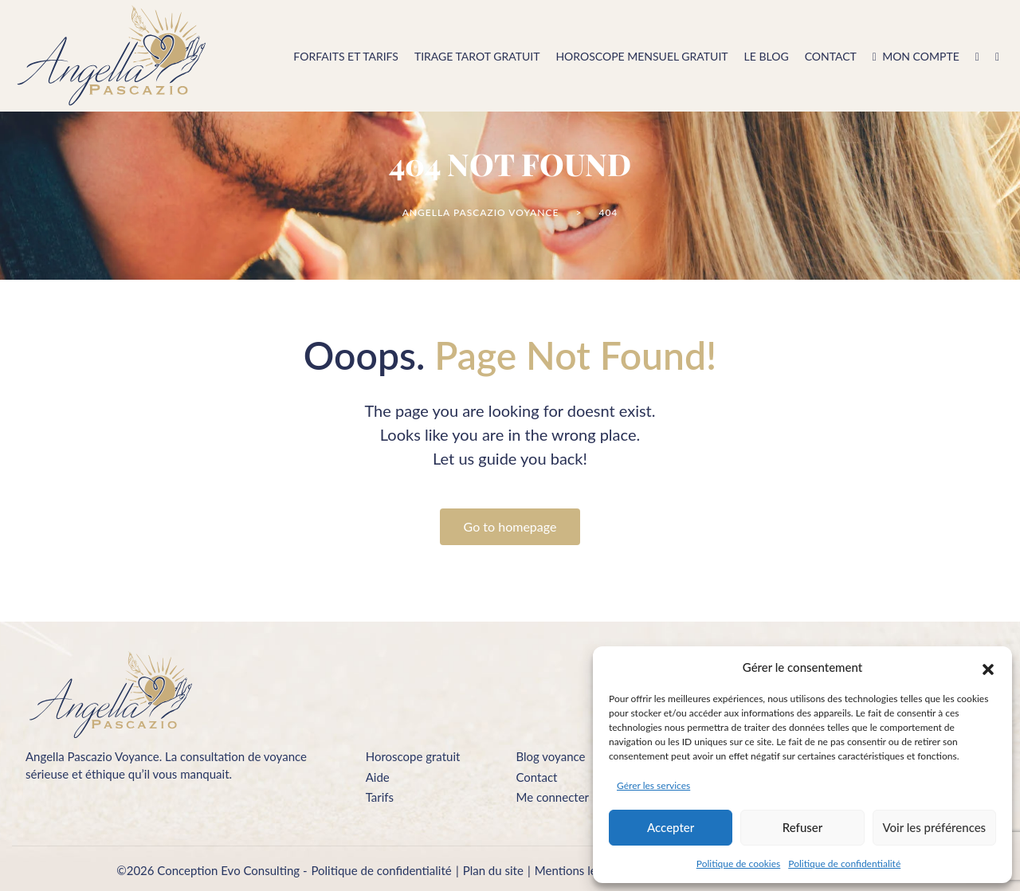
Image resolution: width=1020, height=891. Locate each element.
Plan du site (493, 870)
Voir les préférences (935, 827)
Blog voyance (550, 756)
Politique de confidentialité (844, 863)
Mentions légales (579, 870)
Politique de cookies (738, 863)
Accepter (670, 827)
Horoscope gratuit (413, 756)
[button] (988, 667)
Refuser (802, 827)
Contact (536, 777)
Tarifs (380, 797)
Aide (378, 777)
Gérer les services (653, 785)
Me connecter (552, 797)
